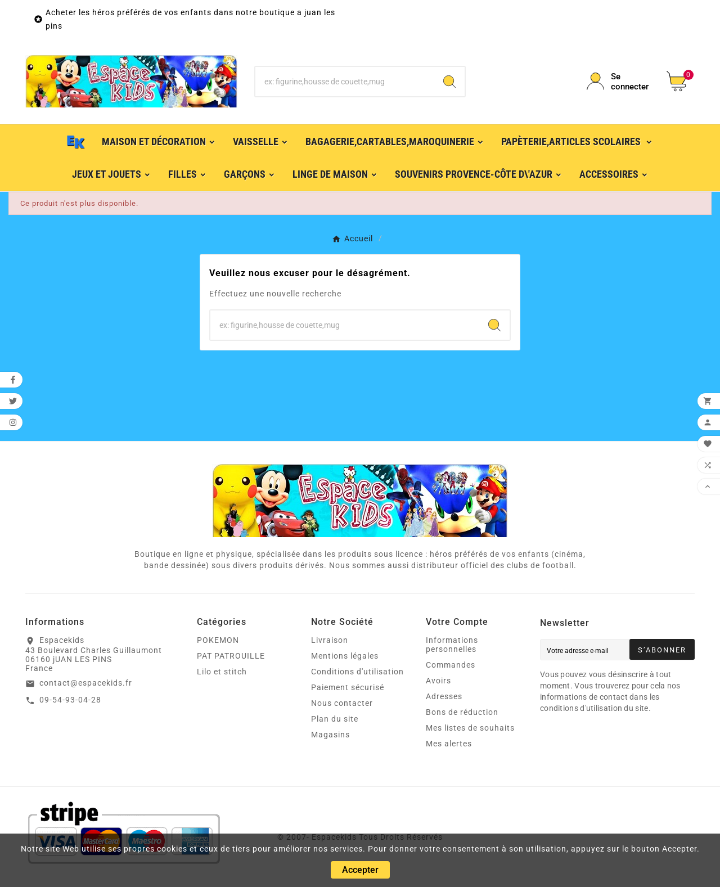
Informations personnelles (452, 645)
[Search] (449, 81)
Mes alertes (449, 743)
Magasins (330, 734)
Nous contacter (342, 703)
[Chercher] (345, 81)
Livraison (329, 640)
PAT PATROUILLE (231, 655)
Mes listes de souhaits (470, 727)
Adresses (444, 696)
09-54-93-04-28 (70, 699)
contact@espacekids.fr (85, 682)
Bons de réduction (462, 712)
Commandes (450, 664)
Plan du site (334, 718)
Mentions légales (345, 655)
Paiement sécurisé (347, 687)
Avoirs (438, 680)
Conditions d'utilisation (357, 671)
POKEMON (218, 640)
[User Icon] (620, 81)
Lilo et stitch (222, 671)
